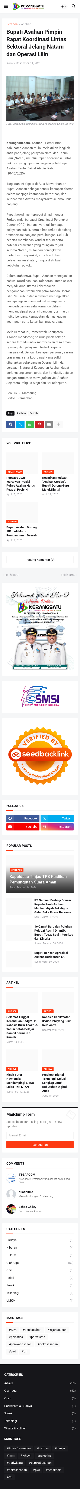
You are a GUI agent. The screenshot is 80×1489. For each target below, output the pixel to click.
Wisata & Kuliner (40, 1428)
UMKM (40, 1301)
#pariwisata (37, 1337)
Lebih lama (68, 574)
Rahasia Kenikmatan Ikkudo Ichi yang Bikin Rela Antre (56, 1021)
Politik (40, 1278)
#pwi (12, 1351)
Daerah (33, 413)
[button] (6, 6)
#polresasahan (48, 1344)
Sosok (40, 1285)
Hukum (40, 1255)
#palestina (16, 1337)
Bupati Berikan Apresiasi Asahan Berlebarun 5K (51, 955)
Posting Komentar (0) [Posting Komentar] (40, 559)
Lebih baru (12, 574)
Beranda (12, 24)
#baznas (43, 1448)
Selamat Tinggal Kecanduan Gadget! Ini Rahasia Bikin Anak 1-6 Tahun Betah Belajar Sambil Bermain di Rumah (22, 1027)
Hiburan (40, 1248)
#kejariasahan (57, 1329)
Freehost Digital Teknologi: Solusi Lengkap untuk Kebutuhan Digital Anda (54, 1083)
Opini (40, 1270)
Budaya (40, 1240)
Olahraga (40, 1263)
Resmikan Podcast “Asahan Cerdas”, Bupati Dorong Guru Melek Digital (55, 483)
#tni (24, 1351)
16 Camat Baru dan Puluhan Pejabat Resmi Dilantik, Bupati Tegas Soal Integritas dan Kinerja (53, 932)
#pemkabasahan (20, 1344)
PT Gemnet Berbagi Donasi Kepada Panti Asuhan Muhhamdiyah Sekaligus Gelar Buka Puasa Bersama (52, 906)
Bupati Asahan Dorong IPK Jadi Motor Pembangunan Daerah (21, 531)
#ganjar (60, 1448)
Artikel (40, 1383)
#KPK (13, 1329)
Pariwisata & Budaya (40, 1406)
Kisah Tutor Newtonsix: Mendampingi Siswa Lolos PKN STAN (20, 1080)
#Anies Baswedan (19, 1448)
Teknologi (40, 1293)
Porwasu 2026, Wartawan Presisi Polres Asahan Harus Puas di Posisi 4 (20, 483)
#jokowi (26, 1455)
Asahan (26, 24)
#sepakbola (53, 1470)
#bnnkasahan (32, 1329)
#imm (11, 1455)
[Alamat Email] (40, 1135)
